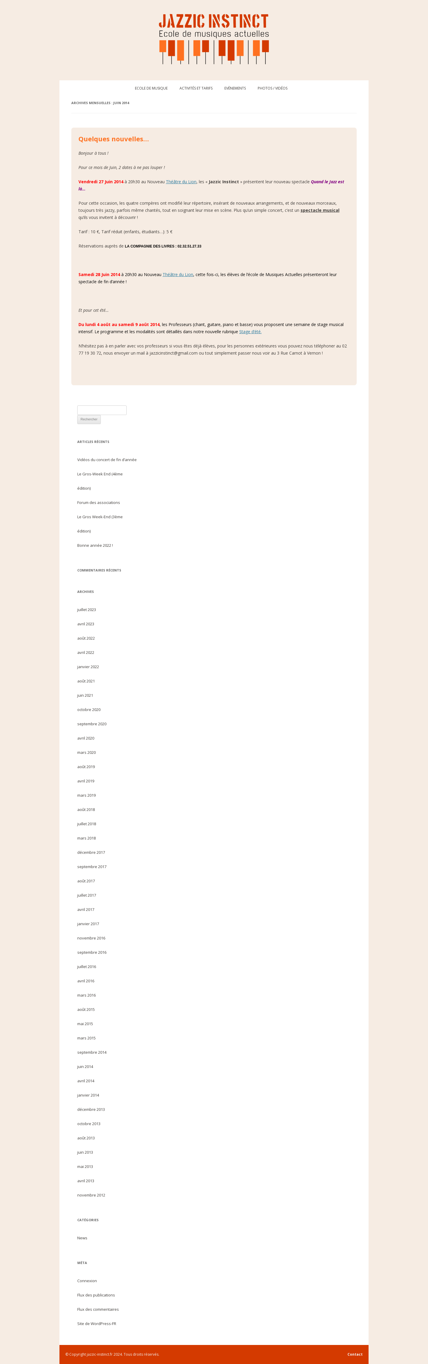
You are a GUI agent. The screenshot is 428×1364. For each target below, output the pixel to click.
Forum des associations (98, 502)
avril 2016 (85, 981)
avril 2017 (85, 909)
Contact (355, 1354)
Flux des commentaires (98, 1309)
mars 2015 (86, 1038)
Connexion (87, 1280)
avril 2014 (85, 1080)
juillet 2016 (86, 966)
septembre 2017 (91, 866)
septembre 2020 (91, 723)
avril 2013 (85, 1180)
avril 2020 (85, 738)
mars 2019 (86, 795)
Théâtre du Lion (181, 181)
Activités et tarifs (196, 88)
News (82, 1238)
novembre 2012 (91, 1195)
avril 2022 (85, 652)
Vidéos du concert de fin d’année (107, 459)
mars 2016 (86, 995)
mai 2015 (85, 1023)
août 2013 (86, 1138)
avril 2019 (85, 781)
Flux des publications (96, 1295)
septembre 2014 (91, 1052)
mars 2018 (86, 838)
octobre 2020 (88, 709)
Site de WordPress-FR (96, 1323)
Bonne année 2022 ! (95, 545)
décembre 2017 (91, 852)
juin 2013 (85, 1152)
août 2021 (86, 681)
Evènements (235, 88)
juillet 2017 (86, 895)
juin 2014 (85, 1066)
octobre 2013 (88, 1123)
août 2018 (86, 809)
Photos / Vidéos (272, 88)
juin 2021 (85, 695)
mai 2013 (85, 1166)
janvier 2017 (88, 923)
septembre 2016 (91, 952)
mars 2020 (86, 752)
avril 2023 (85, 624)
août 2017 (86, 881)
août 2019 (86, 766)
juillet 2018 (86, 823)
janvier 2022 (88, 666)
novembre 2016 (91, 938)
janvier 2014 (88, 1095)
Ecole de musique (151, 88)
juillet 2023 (86, 609)
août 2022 (86, 638)
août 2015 (86, 1009)
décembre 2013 (91, 1109)
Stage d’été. (250, 331)
